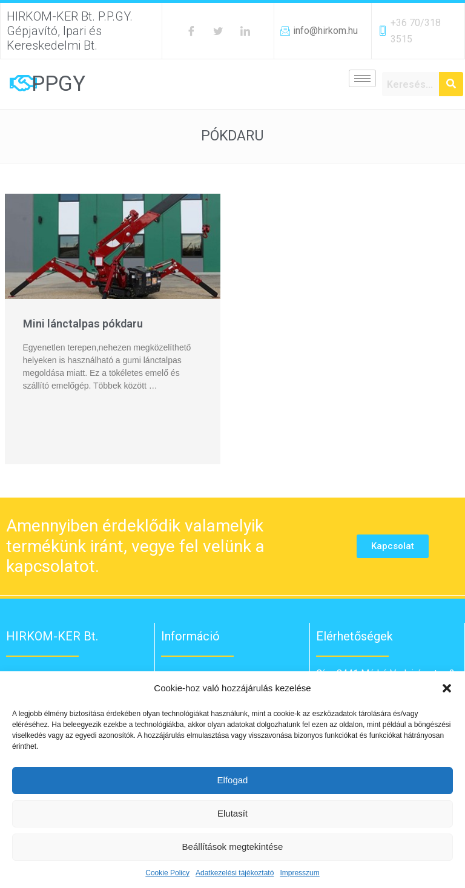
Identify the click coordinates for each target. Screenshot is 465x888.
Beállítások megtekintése (232, 846)
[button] (447, 688)
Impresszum (299, 873)
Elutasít (232, 813)
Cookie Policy (167, 873)
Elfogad (232, 780)
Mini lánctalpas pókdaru (83, 323)
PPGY (58, 83)
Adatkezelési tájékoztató (235, 873)
